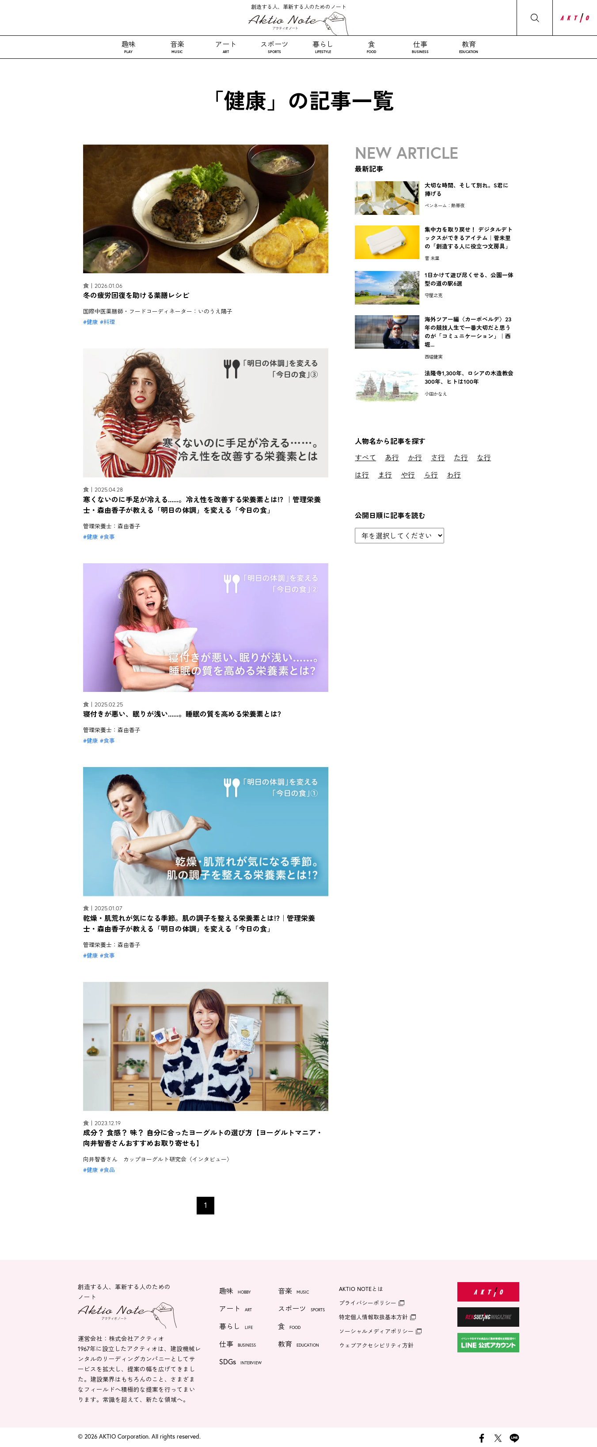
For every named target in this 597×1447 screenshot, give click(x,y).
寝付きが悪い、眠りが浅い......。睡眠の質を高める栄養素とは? (182, 713)
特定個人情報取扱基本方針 (373, 1317)
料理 (109, 322)
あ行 (392, 457)
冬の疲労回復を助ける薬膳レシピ (136, 295)
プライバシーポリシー (367, 1303)
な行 (484, 457)
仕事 (420, 46)
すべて (365, 457)
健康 (92, 322)
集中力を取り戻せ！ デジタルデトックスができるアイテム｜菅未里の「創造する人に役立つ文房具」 (469, 238)
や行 (408, 474)
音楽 (177, 46)
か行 (415, 457)
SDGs (240, 1362)
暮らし (323, 46)
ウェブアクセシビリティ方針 (376, 1345)
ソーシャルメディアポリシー (376, 1331)
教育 (469, 46)
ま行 (385, 474)
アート (226, 46)
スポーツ (274, 46)
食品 (109, 1170)
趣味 (128, 46)
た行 (461, 457)
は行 (362, 474)
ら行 (431, 474)
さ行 (438, 457)
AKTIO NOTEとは (361, 1289)
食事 (109, 537)
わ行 (454, 474)
